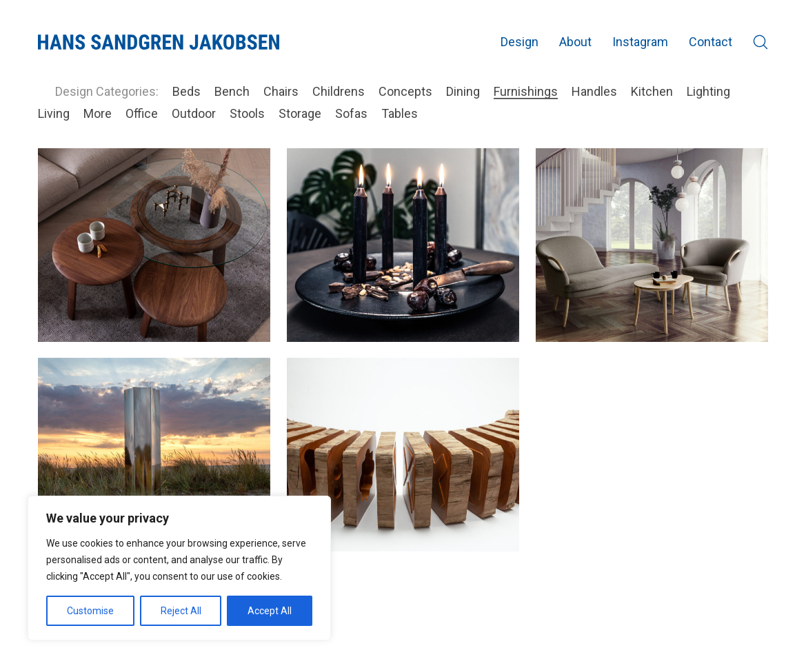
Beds (186, 91)
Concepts (405, 91)
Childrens (338, 91)
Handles (594, 91)
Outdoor (194, 113)
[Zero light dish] (403, 244)
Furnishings (526, 91)
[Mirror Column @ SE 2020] (154, 454)
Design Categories (105, 91)
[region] (179, 568)
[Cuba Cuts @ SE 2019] (403, 454)
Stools (247, 113)
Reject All (181, 610)
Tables (399, 113)
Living (54, 113)
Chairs (281, 91)
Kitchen (652, 91)
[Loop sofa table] (154, 244)
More (97, 113)
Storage (300, 113)
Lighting (708, 91)
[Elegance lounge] (652, 244)
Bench (232, 91)
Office (141, 113)
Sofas (351, 113)
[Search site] (760, 42)
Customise (90, 610)
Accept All (270, 610)
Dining (463, 91)
